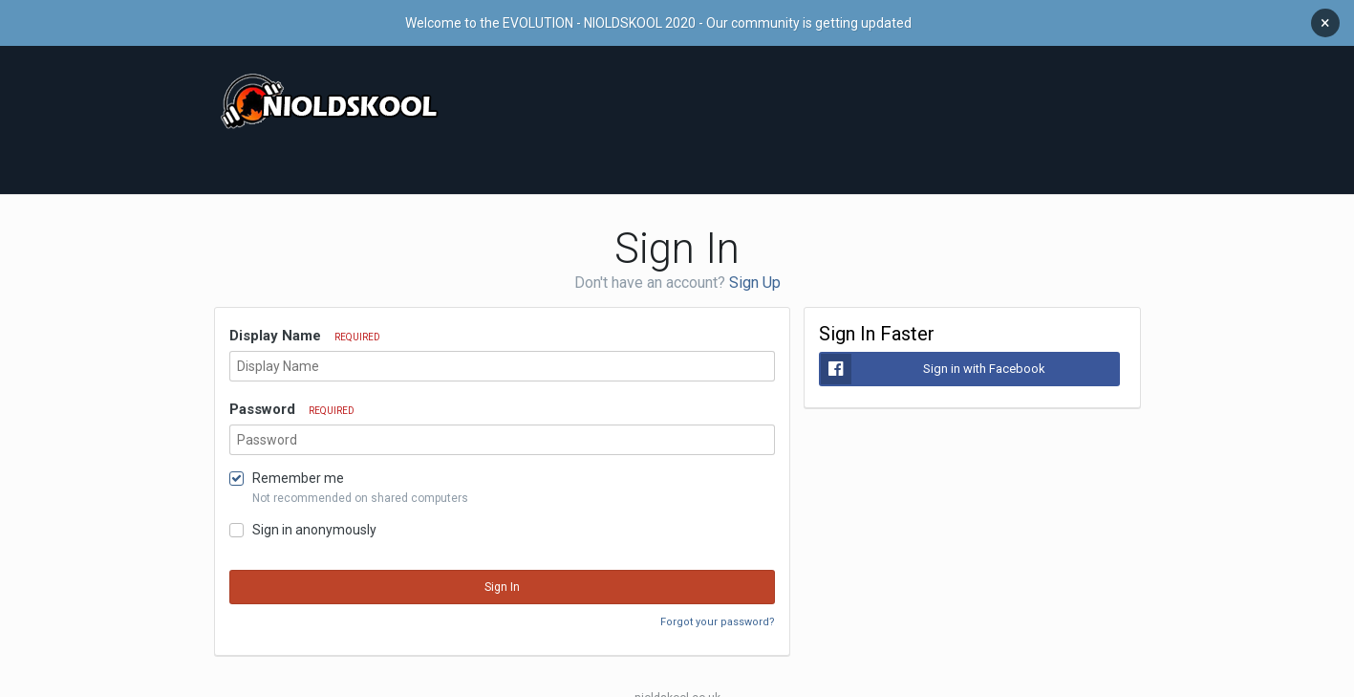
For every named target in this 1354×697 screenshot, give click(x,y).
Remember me (298, 468)
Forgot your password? (717, 612)
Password (292, 399)
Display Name (304, 326)
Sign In (502, 577)
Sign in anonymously (314, 520)
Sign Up (755, 273)
